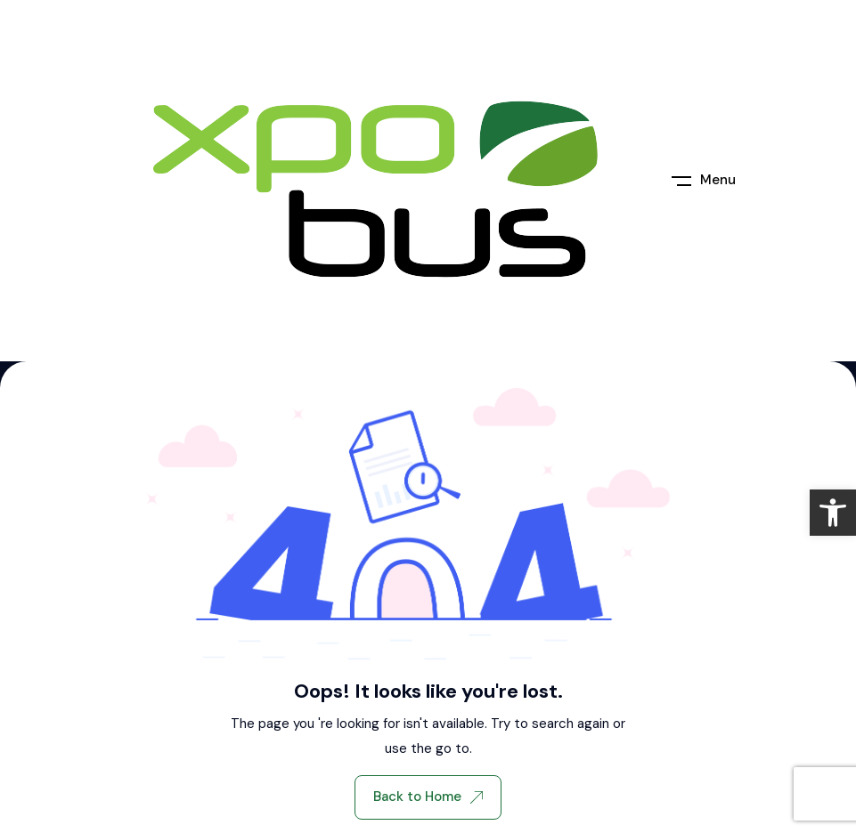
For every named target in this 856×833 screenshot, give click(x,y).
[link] (833, 512)
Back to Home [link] (428, 796)
